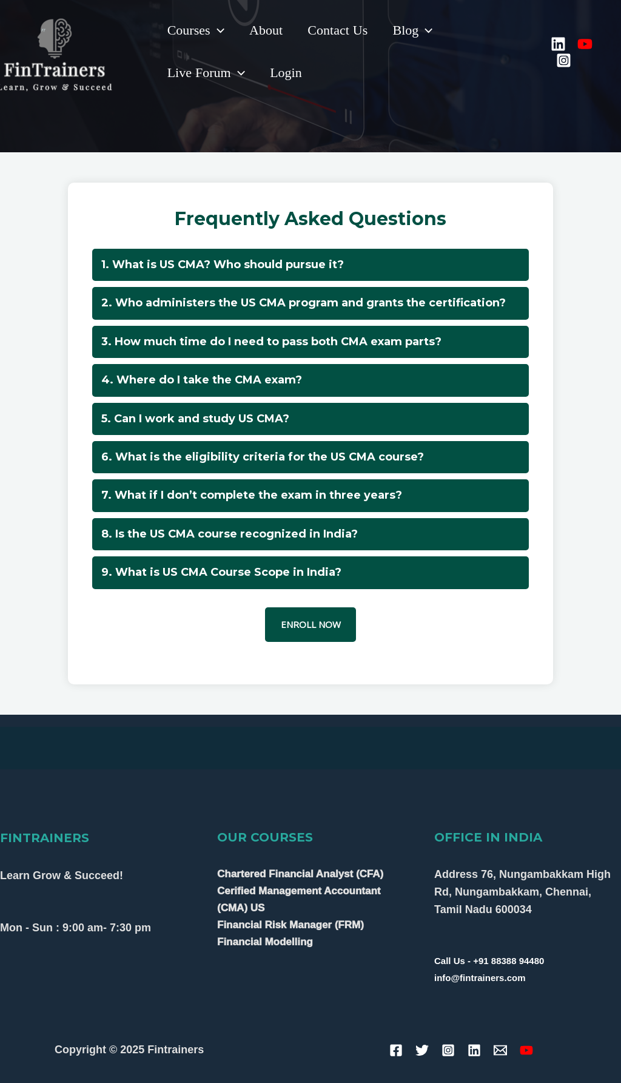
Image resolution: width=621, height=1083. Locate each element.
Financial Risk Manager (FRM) (290, 925)
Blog (418, 30)
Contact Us (342, 30)
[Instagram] (564, 60)
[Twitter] (422, 1050)
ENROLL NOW (311, 624)
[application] (218, 30)
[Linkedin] (559, 44)
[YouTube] (586, 44)
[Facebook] (396, 1050)
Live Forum (207, 73)
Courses (196, 30)
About (268, 30)
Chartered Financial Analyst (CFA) (300, 874)
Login (288, 73)
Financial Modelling (265, 942)
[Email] (500, 1050)
